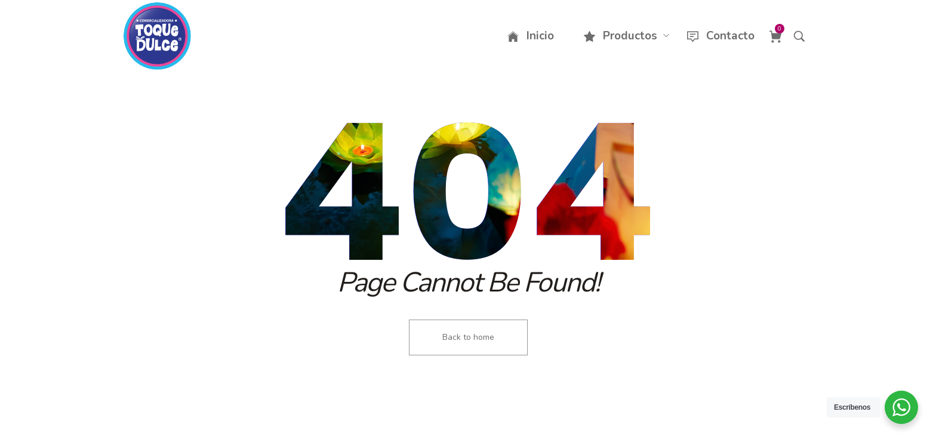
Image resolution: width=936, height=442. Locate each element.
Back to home (468, 337)
